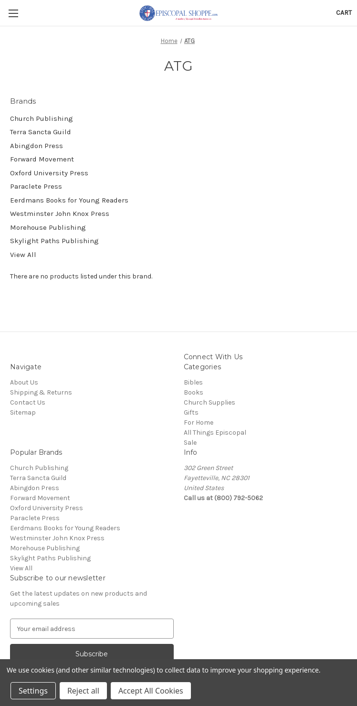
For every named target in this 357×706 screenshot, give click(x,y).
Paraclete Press (36, 186)
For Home (198, 422)
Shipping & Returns (41, 392)
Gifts (191, 412)
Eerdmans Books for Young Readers (69, 200)
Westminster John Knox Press (59, 213)
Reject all (83, 690)
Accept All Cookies (150, 690)
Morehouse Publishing (48, 227)
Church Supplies (209, 402)
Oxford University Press (49, 173)
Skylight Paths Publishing (54, 240)
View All (23, 254)
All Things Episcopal (215, 432)
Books (193, 392)
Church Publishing (41, 118)
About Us (24, 382)
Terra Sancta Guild (40, 132)
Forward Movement (42, 159)
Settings (33, 690)
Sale (190, 443)
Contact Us (27, 402)
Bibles (193, 382)
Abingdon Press (36, 145)
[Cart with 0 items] (344, 12)
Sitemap (23, 412)
